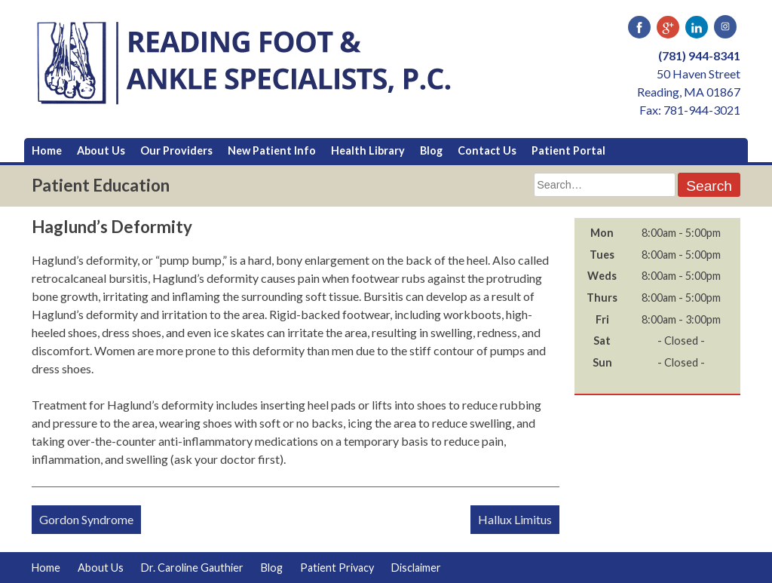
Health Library (368, 150)
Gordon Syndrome (86, 519)
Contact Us (487, 150)
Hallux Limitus (515, 519)
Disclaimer (416, 567)
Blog (431, 150)
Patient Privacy (337, 567)
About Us (101, 150)
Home (47, 150)
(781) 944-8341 (699, 55)
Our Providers (176, 150)
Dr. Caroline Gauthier (192, 567)
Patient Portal (568, 150)
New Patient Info (272, 150)
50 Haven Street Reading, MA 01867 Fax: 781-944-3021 (688, 91)
